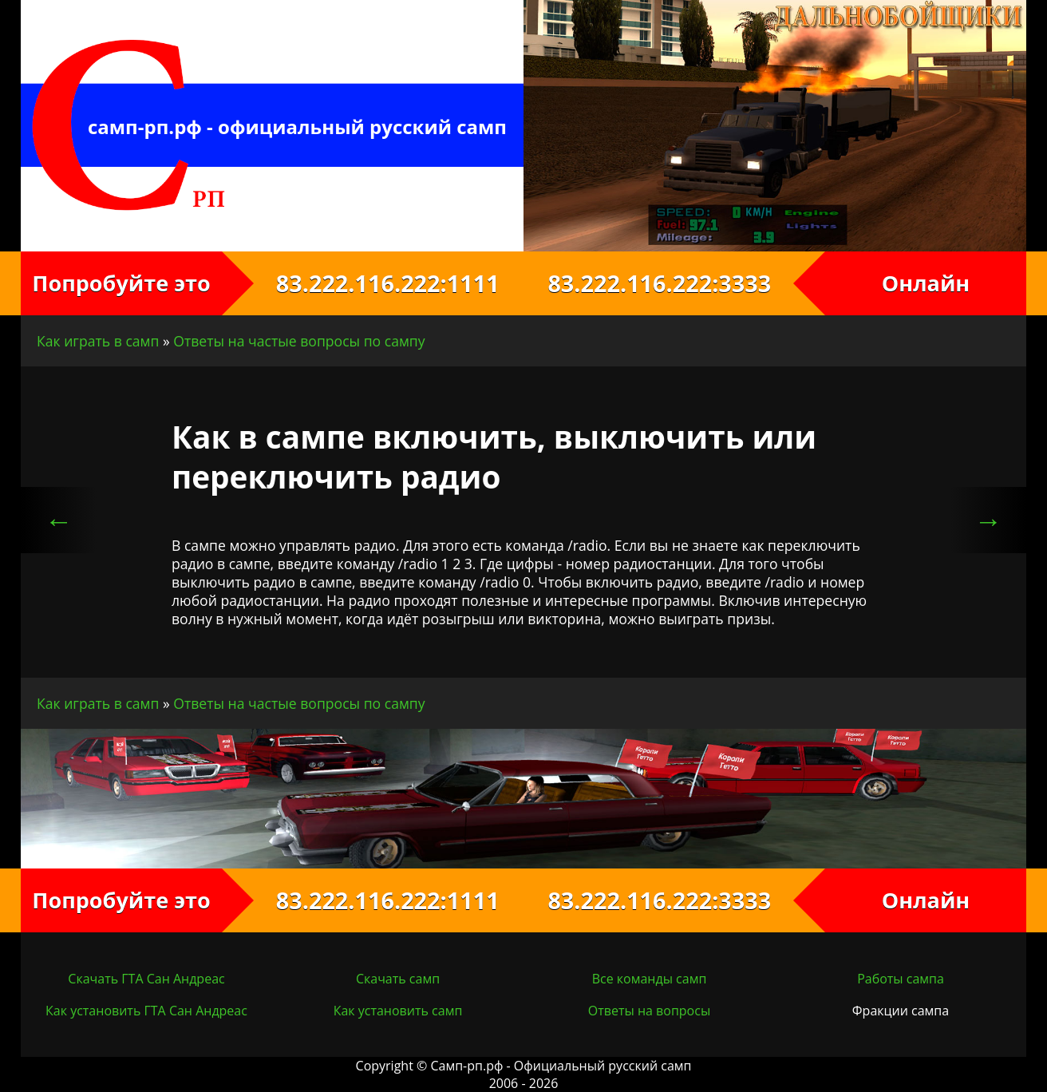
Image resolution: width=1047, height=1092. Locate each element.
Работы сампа (900, 978)
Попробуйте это (121, 283)
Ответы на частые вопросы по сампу (299, 340)
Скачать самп (398, 978)
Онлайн (926, 283)
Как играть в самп (98, 340)
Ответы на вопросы (649, 1010)
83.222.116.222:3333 (673, 283)
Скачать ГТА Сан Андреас (146, 978)
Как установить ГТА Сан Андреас (146, 1010)
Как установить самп (398, 1010)
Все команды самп (649, 978)
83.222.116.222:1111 (372, 283)
